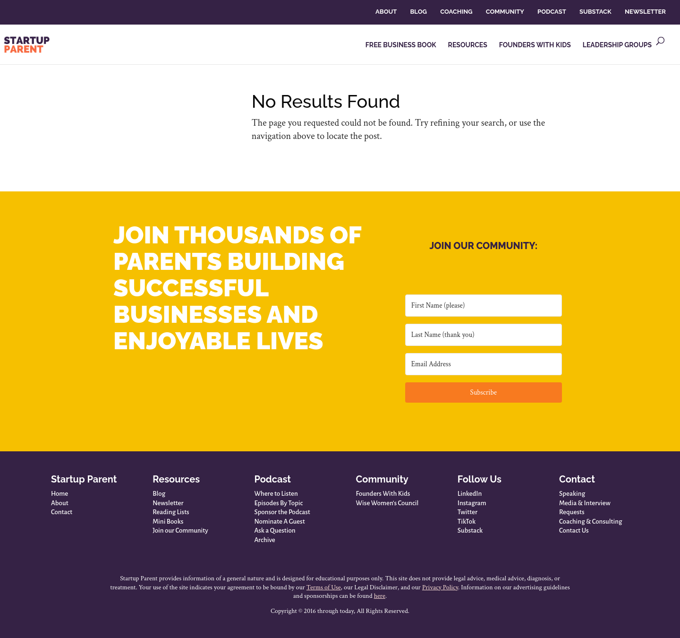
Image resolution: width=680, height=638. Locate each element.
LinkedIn (470, 493)
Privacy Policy (440, 587)
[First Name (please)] (483, 305)
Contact (61, 512)
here (379, 596)
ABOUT (386, 11)
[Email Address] (483, 364)
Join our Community (180, 530)
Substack (470, 530)
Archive (264, 539)
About (59, 503)
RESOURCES (467, 45)
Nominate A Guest (279, 521)
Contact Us (574, 530)
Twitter (467, 512)
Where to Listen (276, 493)
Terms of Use (323, 587)
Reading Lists (171, 512)
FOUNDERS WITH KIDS (535, 45)
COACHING (456, 11)
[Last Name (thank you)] (483, 335)
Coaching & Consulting (590, 521)
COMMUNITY (505, 11)
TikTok (467, 521)
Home (59, 493)
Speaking (572, 493)
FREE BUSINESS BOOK (401, 45)
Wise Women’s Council (387, 503)
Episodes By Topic (278, 503)
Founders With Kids (383, 493)
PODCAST (551, 11)
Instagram (472, 503)
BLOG (418, 11)
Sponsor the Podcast (282, 512)
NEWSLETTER (645, 11)
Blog (159, 493)
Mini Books (168, 521)
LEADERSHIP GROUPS (617, 45)
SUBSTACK (595, 11)
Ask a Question (274, 530)
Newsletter (168, 503)
